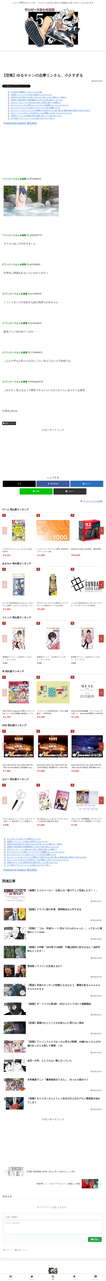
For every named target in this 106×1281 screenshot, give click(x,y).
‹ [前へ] (4, 530)
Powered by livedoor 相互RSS (20, 123)
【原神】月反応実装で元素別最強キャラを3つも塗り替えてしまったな (36, 100)
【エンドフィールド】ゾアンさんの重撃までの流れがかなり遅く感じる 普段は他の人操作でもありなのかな (50, 110)
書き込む (95, 1239)
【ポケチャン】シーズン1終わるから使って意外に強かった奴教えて (35, 103)
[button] (69, 491)
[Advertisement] (53, 62)
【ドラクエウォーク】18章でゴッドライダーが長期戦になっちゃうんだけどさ (39, 105)
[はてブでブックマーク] (86, 484)
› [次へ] (101, 530)
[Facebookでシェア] (52, 484)
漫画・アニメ (9, 423)
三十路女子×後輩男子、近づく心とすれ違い (26, 92)
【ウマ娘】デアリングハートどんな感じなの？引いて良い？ (32, 118)
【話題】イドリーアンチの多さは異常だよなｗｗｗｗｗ (31, 95)
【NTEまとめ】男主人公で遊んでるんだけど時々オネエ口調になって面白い (38, 97)
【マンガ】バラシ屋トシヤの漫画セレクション (23, 839)
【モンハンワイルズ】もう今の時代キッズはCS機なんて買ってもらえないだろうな (41, 113)
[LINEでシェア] (36, 491)
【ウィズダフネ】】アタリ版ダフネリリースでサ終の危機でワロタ (35, 108)
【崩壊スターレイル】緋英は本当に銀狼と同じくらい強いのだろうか (36, 116)
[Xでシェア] (19, 484)
